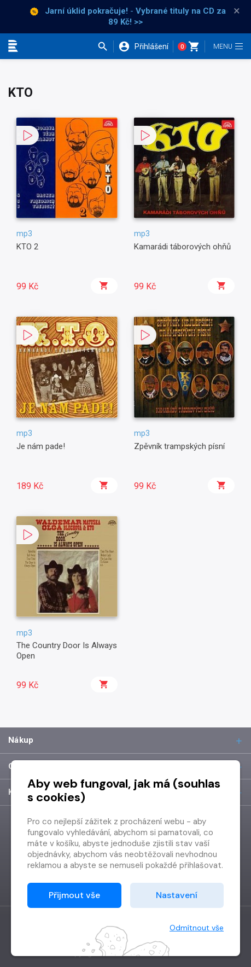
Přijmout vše (74, 895)
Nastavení (176, 895)
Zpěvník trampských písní (179, 446)
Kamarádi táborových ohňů (182, 247)
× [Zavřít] (237, 11)
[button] (105, 46)
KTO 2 (27, 247)
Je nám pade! (40, 446)
